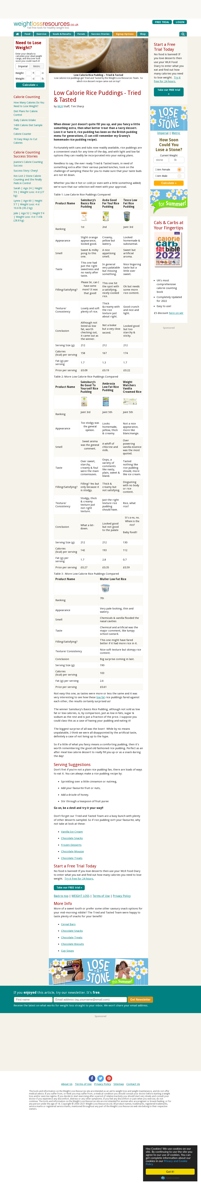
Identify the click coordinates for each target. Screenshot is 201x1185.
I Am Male (169, 176)
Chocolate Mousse (72, 851)
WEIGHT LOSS (80, 895)
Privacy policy (157, 1005)
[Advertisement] (100, 9)
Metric (176, 133)
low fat (100, 697)
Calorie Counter (22, 133)
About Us (66, 1084)
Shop (143, 34)
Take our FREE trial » (68, 887)
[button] (23, 66)
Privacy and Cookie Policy (166, 1162)
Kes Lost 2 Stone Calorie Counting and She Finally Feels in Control (28, 179)
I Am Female (169, 169)
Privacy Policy (122, 895)
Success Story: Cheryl (26, 170)
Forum (81, 34)
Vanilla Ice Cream (72, 831)
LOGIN (180, 21)
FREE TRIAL (162, 21)
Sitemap (119, 1084)
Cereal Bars (68, 924)
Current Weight (168, 155)
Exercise (41, 34)
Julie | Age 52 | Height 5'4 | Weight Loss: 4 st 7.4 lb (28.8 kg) (29, 217)
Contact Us (133, 1084)
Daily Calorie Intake (25, 120)
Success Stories (100, 34)
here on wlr (176, 313)
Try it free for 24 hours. (79, 878)
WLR (60, 106)
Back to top (61, 895)
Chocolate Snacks (72, 838)
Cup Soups (67, 950)
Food (27, 34)
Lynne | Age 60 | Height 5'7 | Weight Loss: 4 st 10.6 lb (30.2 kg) (28, 204)
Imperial (163, 133)
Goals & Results (62, 34)
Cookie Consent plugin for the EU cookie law (170, 1178)
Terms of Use (101, 895)
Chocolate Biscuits (72, 943)
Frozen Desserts (71, 845)
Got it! (170, 1172)
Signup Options (125, 34)
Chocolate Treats (71, 858)
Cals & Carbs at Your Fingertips (168, 225)
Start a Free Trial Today (75, 866)
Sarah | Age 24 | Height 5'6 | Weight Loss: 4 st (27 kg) (29, 192)
